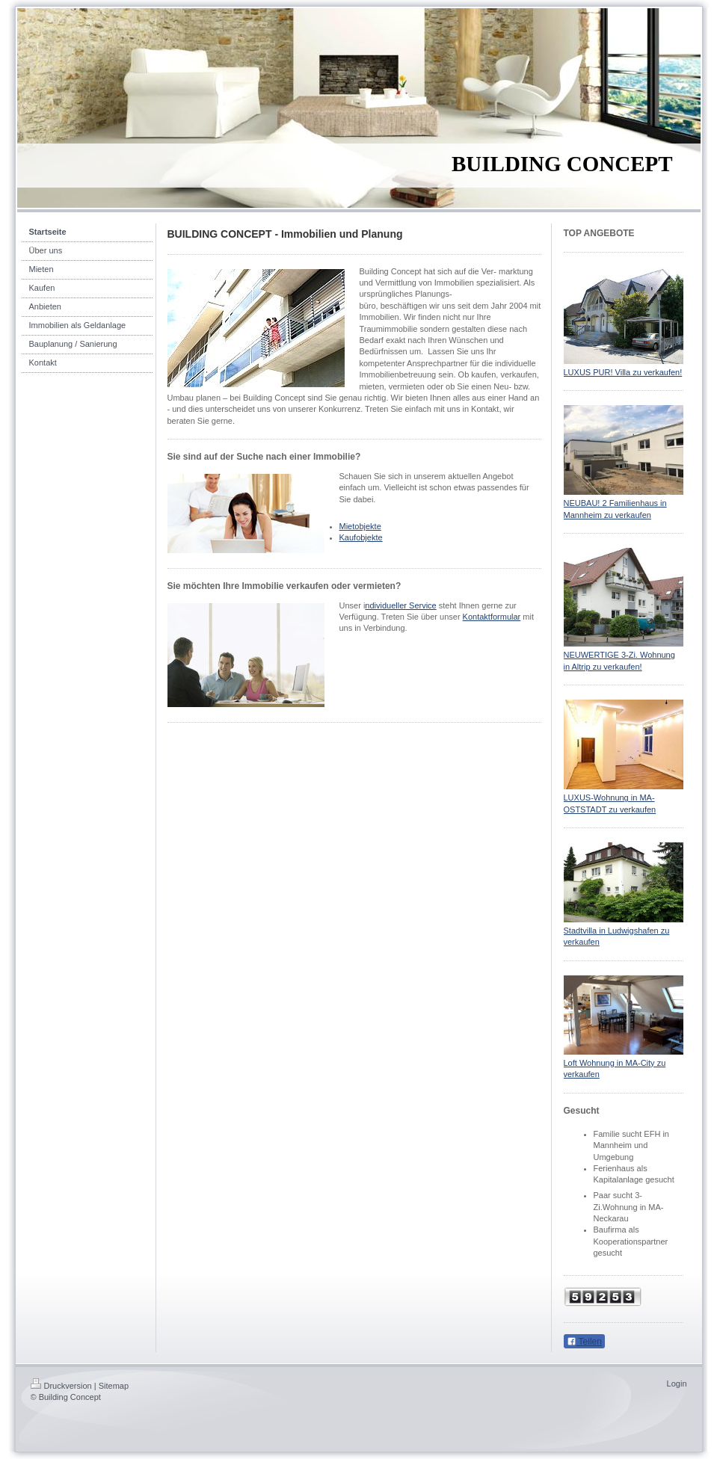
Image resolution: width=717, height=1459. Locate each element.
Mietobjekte (360, 526)
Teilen (584, 1341)
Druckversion (61, 1385)
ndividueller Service (400, 605)
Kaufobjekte (361, 537)
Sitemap (114, 1385)
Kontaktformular (492, 616)
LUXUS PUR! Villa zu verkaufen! (623, 372)
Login (677, 1383)
